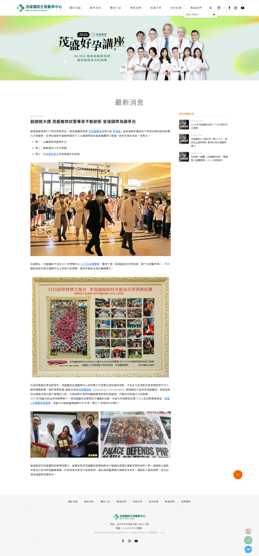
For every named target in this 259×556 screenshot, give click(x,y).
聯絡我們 (196, 7)
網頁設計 (154, 532)
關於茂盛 (75, 7)
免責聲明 (186, 501)
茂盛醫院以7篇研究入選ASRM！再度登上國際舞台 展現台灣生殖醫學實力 (209, 142)
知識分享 (156, 7)
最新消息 (95, 7)
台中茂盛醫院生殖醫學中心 (39, 7)
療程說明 (135, 7)
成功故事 (176, 7)
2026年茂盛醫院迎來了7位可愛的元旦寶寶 (209, 126)
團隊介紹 (115, 7)
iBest (162, 532)
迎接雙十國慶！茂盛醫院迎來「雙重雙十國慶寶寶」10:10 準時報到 (209, 158)
